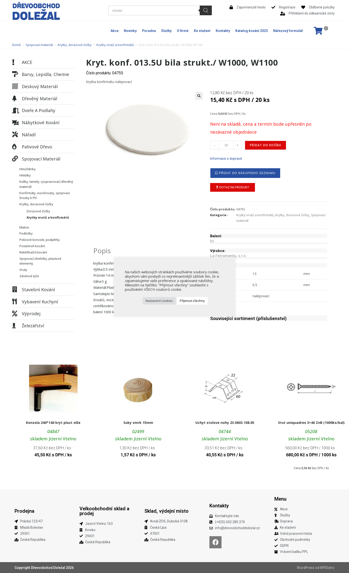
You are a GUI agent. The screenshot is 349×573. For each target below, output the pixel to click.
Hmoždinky (27, 169)
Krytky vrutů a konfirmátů (115, 45)
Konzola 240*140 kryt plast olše (53, 422)
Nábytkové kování (40, 122)
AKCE (27, 62)
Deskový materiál (40, 86)
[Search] (206, 10)
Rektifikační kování (33, 252)
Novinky (130, 31)
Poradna (149, 31)
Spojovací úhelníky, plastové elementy (40, 261)
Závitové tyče (29, 276)
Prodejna (24, 511)
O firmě (183, 31)
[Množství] (226, 145)
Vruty (23, 269)
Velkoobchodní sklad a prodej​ (104, 511)
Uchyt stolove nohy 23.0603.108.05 (224, 422)
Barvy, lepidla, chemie (45, 74)
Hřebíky (25, 175)
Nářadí (29, 135)
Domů (16, 45)
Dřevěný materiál (39, 98)
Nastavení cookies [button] (159, 300)
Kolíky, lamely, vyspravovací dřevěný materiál (46, 184)
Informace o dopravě (226, 158)
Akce (115, 31)
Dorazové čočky (38, 211)
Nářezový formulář (288, 31)
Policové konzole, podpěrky (39, 239)
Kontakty (223, 31)
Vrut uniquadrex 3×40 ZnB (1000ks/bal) (311, 422)
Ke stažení (202, 31)
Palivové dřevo (37, 147)
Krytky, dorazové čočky (75, 45)
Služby (166, 31)
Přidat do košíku (265, 145)
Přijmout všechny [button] (192, 300)
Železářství (33, 326)
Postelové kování (32, 246)
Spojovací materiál (39, 45)
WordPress (305, 568)
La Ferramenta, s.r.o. (228, 255)
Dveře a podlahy (38, 110)
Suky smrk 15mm (138, 422)
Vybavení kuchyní (40, 302)
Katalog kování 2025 (251, 31)
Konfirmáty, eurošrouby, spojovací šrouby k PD (44, 195)
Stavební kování (38, 289)
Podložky (26, 233)
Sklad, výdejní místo (166, 511)
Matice (24, 227)
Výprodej (31, 313)
